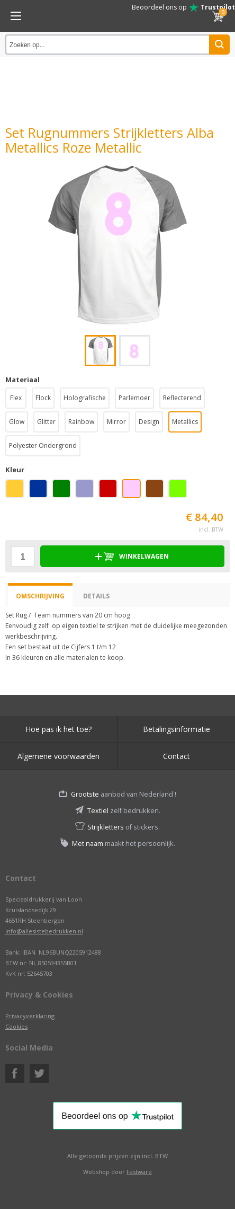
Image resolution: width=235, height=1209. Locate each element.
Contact (176, 756)
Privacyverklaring (30, 1016)
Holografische (85, 397)
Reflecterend (182, 397)
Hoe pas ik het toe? (58, 729)
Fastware (139, 1172)
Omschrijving (40, 596)
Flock (43, 397)
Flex (16, 397)
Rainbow (81, 421)
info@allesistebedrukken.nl (44, 931)
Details (96, 596)
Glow (16, 421)
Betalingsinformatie (176, 729)
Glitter (46, 421)
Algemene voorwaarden (58, 756)
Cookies (16, 1026)
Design (149, 421)
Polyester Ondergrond (43, 445)
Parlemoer (134, 397)
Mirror (116, 421)
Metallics (185, 421)
